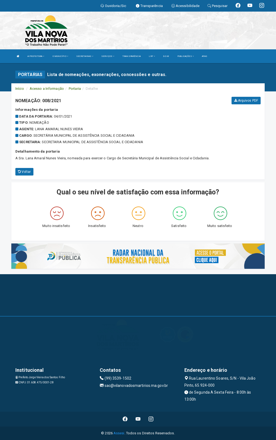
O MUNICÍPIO (60, 56)
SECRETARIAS (84, 56)
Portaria (75, 89)
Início (19, 89)
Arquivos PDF (246, 100)
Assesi (119, 433)
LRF (152, 56)
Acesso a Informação (47, 89)
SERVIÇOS (107, 56)
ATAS (204, 56)
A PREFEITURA (35, 56)
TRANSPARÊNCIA (131, 56)
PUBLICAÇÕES (185, 56)
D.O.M (166, 56)
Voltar (24, 172)
